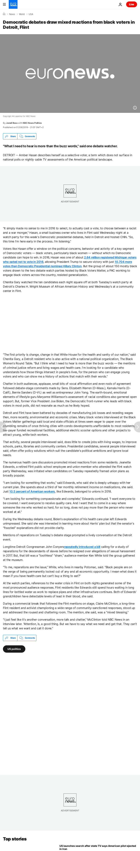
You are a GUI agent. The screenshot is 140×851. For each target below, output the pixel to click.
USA (31, 14)
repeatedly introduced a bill (82, 547)
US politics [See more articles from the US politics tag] (14, 648)
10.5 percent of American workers (32, 491)
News (12, 14)
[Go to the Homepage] (13, 4)
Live (131, 4)
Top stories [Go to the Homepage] (15, 839)
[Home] (4, 14)
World (22, 14)
